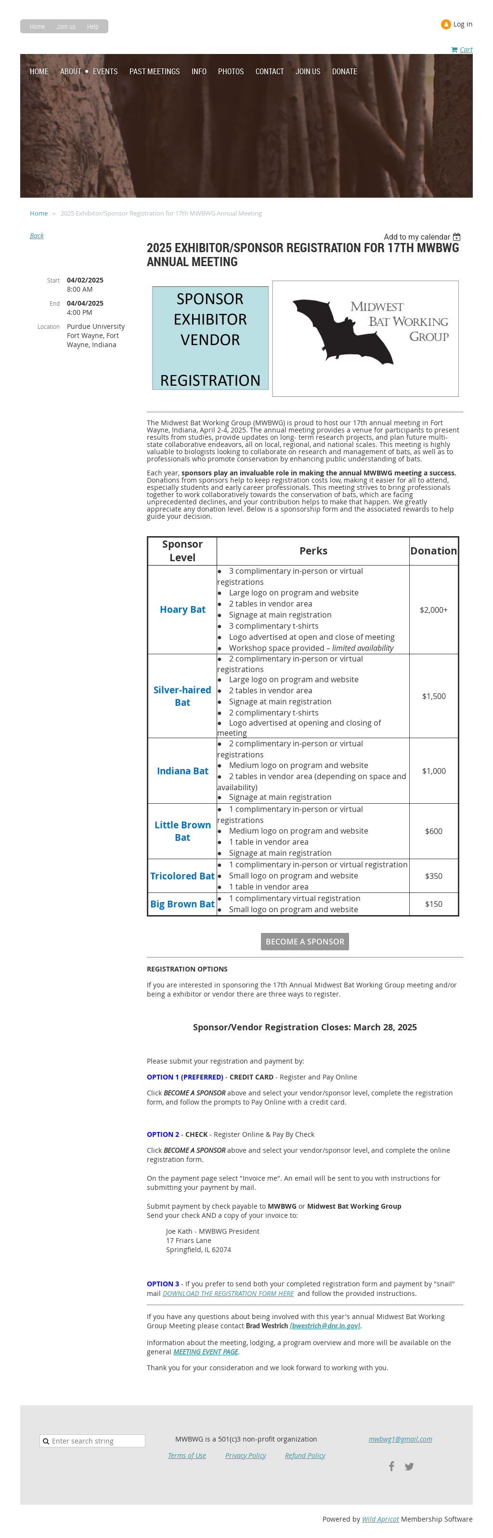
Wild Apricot (380, 1519)
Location (49, 326)
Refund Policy (305, 1455)
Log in (463, 23)
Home (37, 26)
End (55, 303)
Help (93, 26)
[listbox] (423, 237)
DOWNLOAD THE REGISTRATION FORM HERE (228, 1293)
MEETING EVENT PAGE (205, 1351)
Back (37, 235)
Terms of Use (187, 1455)
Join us (66, 26)
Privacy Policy (245, 1455)
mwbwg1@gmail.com (400, 1439)
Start (53, 280)
